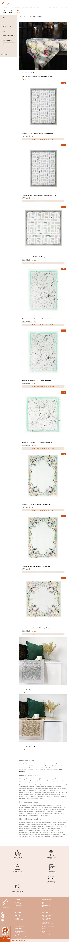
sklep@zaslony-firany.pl (20, 931)
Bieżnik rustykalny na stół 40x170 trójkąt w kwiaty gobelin (37, 76)
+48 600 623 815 (18, 935)
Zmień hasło (17, 902)
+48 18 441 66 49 (45, 916)
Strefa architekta (34, 8)
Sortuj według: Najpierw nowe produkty (37, 16)
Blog (42, 8)
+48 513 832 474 (18, 930)
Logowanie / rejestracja (20, 901)
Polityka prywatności (19, 919)
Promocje (25, 8)
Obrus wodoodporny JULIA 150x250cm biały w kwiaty (36, 504)
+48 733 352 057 (45, 919)
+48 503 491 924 (18, 938)
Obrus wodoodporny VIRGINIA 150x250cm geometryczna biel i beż (39, 133)
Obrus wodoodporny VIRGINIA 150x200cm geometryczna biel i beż (39, 195)
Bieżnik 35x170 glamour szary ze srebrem (32, 689)
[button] (20, 16)
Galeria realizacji (18, 915)
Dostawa (44, 901)
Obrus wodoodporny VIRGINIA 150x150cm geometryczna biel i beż (39, 257)
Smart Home (63, 8)
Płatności (44, 902)
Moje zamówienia (18, 903)
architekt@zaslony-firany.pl (47, 934)
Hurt (43, 906)
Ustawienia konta (18, 905)
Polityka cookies (18, 921)
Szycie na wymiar (8, 8)
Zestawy (17, 8)
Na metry (48, 8)
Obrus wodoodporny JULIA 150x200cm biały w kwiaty (36, 566)
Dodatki (55, 8)
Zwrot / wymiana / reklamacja (48, 903)
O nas (16, 914)
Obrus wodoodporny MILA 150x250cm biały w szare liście (37, 318)
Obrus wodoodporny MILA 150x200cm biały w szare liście (37, 380)
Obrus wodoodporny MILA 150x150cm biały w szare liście (37, 442)
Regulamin (17, 918)
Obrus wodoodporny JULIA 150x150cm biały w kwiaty (36, 628)
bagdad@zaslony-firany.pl (47, 923)
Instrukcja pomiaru (46, 905)
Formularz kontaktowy (19, 916)
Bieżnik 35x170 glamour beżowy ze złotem (33, 747)
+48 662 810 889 (45, 922)
